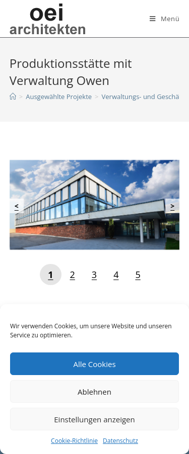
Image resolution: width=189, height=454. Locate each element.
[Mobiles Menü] (164, 18)
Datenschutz (120, 440)
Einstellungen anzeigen (94, 419)
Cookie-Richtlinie (74, 440)
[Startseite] (13, 96)
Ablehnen (94, 392)
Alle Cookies (94, 364)
